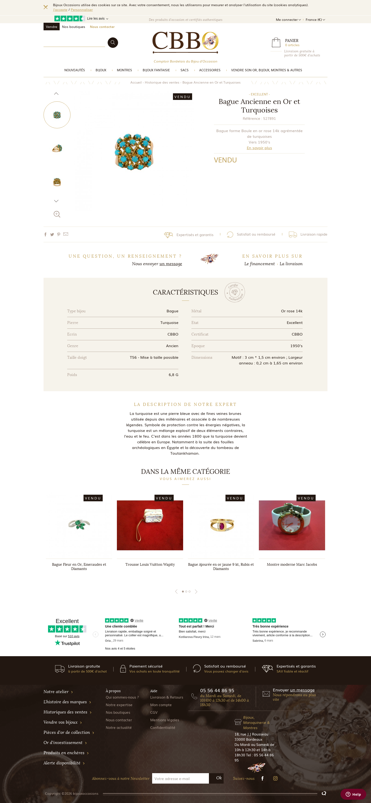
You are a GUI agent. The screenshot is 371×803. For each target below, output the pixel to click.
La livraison (291, 263)
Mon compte (161, 704)
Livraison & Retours (166, 697)
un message (170, 263)
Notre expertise (119, 704)
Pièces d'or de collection (69, 732)
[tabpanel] (79, 536)
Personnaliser (82, 9)
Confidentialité (162, 727)
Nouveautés (74, 70)
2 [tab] (186, 591)
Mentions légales (164, 719)
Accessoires (210, 70)
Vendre (51, 26)
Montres (124, 70)
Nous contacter (102, 26)
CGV (154, 712)
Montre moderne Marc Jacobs (292, 564)
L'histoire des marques (67, 701)
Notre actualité (119, 727)
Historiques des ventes (68, 712)
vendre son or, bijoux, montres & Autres (266, 70)
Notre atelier (58, 691)
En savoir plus (259, 147)
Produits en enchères (66, 752)
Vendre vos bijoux (63, 722)
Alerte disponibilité (64, 763)
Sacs (185, 70)
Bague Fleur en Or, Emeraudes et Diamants (79, 566)
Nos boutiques (73, 26)
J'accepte (60, 9)
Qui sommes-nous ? (122, 697)
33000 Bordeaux (248, 739)
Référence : (252, 118)
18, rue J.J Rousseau (251, 733)
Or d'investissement (65, 742)
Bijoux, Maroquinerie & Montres (256, 722)
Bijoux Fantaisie (156, 70)
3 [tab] (189, 591)
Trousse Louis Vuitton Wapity (150, 564)
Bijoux (101, 70)
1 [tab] (183, 591)
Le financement (259, 263)
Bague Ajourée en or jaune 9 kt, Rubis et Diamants (221, 566)
